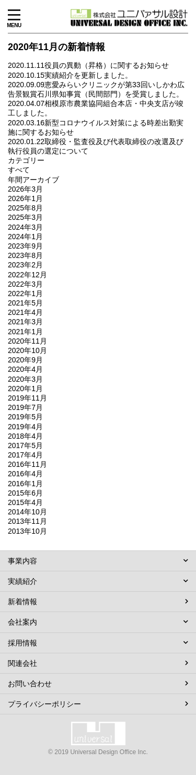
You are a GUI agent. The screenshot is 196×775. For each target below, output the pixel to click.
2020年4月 (25, 369)
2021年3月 (25, 322)
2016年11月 (27, 464)
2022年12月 (27, 275)
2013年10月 (27, 531)
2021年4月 (25, 312)
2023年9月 (25, 246)
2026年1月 (25, 198)
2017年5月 (25, 445)
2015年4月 (25, 502)
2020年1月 (25, 388)
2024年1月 (25, 236)
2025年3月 (25, 217)
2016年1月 (25, 483)
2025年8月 (25, 208)
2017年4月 (25, 455)
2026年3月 (25, 189)
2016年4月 (25, 473)
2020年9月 (25, 360)
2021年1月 (25, 331)
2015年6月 (25, 493)
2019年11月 (27, 398)
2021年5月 (25, 303)
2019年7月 (25, 407)
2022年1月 (25, 293)
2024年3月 (25, 227)
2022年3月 (25, 284)
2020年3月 (25, 379)
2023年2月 (25, 265)
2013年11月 (27, 521)
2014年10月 (27, 512)
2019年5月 (25, 417)
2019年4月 (25, 426)
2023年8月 (25, 255)
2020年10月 (27, 350)
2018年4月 (25, 436)
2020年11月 (27, 341)
